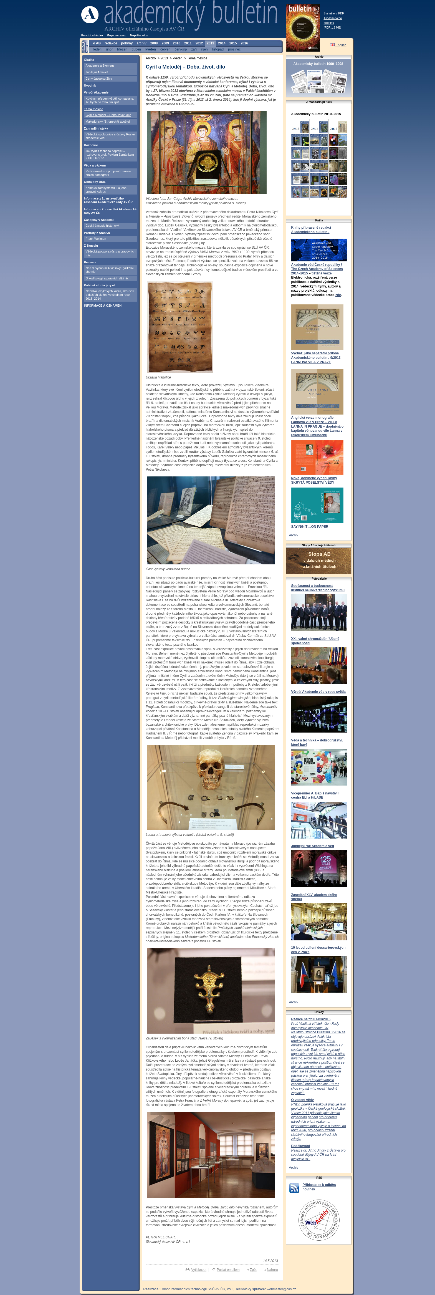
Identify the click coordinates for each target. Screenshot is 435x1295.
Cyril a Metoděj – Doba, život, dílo (108, 115)
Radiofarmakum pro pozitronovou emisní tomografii (108, 173)
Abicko (151, 58)
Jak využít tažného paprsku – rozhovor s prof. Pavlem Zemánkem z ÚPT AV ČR (110, 154)
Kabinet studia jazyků (99, 285)
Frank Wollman (96, 238)
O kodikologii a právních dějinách (108, 278)
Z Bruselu (91, 245)
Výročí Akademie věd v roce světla (318, 692)
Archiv (293, 535)
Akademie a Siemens (100, 65)
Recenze (90, 262)
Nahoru (272, 1270)
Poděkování (300, 1146)
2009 (165, 43)
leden (97, 49)
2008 (154, 43)
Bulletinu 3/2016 (318, 1058)
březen (122, 49)
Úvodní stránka (92, 35)
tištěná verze (322, 273)
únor (109, 49)
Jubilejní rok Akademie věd (312, 846)
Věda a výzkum (95, 165)
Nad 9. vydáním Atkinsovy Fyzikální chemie (110, 269)
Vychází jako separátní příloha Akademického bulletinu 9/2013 (316, 355)
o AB (97, 43)
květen (150, 49)
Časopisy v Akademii (99, 219)
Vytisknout (198, 1270)
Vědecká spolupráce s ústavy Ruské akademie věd (110, 136)
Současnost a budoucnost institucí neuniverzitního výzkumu (318, 588)
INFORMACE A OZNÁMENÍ (103, 305)
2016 (244, 43)
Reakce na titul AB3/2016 (311, 1019)
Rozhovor (91, 145)
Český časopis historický (102, 225)
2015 (233, 43)
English (338, 45)
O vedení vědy (302, 1100)
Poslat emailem (228, 1270)
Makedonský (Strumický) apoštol (108, 121)
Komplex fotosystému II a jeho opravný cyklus (106, 189)
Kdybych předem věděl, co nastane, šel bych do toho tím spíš (110, 100)
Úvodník (90, 85)
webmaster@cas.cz (281, 1289)
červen (165, 49)
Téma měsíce (93, 109)
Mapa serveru (116, 35)
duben (136, 49)
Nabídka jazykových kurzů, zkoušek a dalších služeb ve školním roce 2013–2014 (110, 294)
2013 (210, 43)
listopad (218, 49)
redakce (111, 43)
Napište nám (139, 35)
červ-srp (181, 49)
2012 (199, 43)
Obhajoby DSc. (95, 181)
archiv (141, 43)
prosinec (234, 49)
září (194, 49)
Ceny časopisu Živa (99, 78)
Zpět (253, 1270)
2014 (222, 43)
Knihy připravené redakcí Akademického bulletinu (311, 230)
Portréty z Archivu (97, 232)
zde (338, 295)
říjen (204, 49)
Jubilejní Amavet (97, 72)
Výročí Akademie (96, 92)
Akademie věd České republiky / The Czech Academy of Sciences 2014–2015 (317, 269)
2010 (176, 43)
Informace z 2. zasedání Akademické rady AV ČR (110, 211)
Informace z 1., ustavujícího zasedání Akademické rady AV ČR (108, 200)
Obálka (89, 59)
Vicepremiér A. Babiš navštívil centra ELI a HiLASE (315, 795)
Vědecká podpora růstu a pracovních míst (111, 253)
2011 (188, 43)
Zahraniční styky (96, 128)
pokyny (127, 43)
